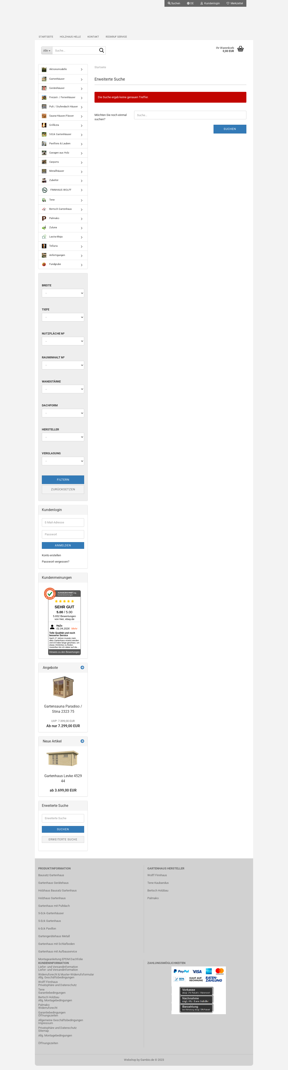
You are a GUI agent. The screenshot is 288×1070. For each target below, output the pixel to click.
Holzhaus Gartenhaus (52, 902)
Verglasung (51, 457)
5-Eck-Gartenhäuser (51, 917)
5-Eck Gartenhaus (49, 925)
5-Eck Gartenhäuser (56, 139)
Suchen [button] (174, 3)
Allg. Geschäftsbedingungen (56, 982)
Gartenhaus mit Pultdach (54, 910)
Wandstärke (51, 385)
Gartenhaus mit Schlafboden (56, 948)
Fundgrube (51, 269)
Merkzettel (235, 3)
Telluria (50, 250)
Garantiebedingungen (51, 997)
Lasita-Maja (52, 241)
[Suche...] (47, 54)
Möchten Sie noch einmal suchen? (110, 121)
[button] (190, 3)
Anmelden (63, 549)
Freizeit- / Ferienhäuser (58, 102)
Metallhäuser (53, 176)
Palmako (50, 223)
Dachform (50, 410)
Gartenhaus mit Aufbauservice (57, 956)
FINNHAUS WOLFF (56, 194)
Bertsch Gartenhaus (57, 213)
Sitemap (43, 1035)
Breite (46, 290)
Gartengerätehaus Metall (54, 940)
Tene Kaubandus (158, 887)
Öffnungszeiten (48, 1020)
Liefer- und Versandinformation (58, 974)
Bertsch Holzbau (157, 894)
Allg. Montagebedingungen (55, 1004)
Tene (48, 204)
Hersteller (50, 433)
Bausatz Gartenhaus (51, 879)
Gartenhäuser (53, 83)
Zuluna (49, 232)
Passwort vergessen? (55, 566)
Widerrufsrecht (47, 1012)
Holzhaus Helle (70, 39)
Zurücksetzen (63, 493)
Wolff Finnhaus (157, 879)
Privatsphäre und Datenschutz (57, 989)
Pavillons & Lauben (56, 148)
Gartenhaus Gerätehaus (53, 887)
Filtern (63, 484)
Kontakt (93, 39)
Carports (50, 166)
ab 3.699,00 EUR (63, 795)
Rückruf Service (116, 39)
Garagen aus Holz (55, 157)
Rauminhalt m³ (53, 362)
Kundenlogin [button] (210, 3)
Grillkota (50, 129)
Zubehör (50, 185)
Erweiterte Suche (63, 843)
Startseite (46, 39)
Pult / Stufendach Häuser (60, 111)
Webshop (130, 1064)
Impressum (45, 1027)
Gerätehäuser (53, 92)
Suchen (230, 133)
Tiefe (45, 314)
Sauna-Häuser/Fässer (58, 120)
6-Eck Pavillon (47, 933)
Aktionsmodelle (54, 74)
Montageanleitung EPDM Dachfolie (60, 963)
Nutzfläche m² (53, 337)
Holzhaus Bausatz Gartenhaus (57, 894)
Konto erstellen (51, 559)
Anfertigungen (53, 260)
